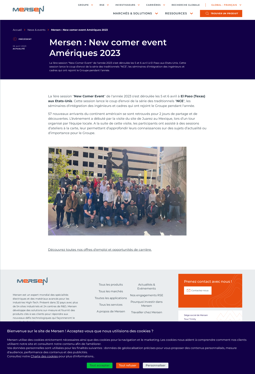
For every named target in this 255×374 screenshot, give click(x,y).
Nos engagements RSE (146, 316)
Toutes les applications (111, 318)
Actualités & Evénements (146, 307)
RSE (102, 5)
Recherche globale (186, 5)
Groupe (83, 5)
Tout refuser (127, 365)
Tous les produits (111, 305)
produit (224, 13)
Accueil (17, 29)
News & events (36, 29)
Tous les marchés (111, 312)
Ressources (176, 13)
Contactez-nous (200, 311)
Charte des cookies (44, 356)
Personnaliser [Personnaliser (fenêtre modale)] (156, 365)
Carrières (153, 5)
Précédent (25, 39)
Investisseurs (125, 5)
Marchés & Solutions (132, 13)
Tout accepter (100, 365)
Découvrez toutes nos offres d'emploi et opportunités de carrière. (100, 270)
